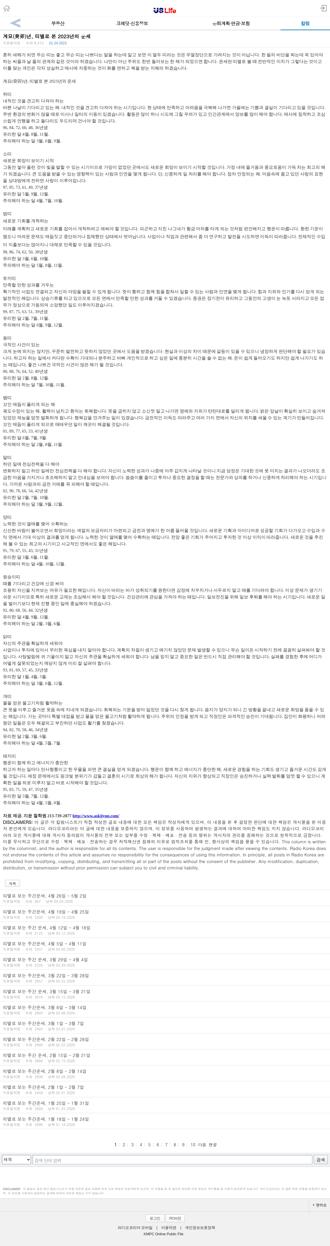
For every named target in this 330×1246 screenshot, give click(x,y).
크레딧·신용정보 (132, 23)
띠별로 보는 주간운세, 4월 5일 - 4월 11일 (165, 945)
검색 (320, 1160)
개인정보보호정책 (200, 1228)
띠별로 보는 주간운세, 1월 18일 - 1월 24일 (165, 1121)
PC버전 (175, 1218)
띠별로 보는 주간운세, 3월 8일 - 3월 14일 (165, 1009)
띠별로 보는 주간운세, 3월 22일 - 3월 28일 (165, 977)
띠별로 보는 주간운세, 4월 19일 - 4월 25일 (165, 914)
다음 (202, 1144)
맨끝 (213, 1144)
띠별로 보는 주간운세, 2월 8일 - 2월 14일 (165, 1073)
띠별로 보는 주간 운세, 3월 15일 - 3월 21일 (165, 993)
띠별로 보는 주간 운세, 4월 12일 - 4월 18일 (165, 930)
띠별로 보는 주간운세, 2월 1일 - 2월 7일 (165, 1089)
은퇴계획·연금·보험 (231, 23)
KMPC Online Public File (164, 1234)
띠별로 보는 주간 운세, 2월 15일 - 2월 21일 (165, 1057)
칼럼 (305, 23)
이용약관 (168, 1228)
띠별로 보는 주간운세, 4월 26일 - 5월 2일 (165, 898)
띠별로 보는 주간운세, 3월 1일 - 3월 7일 (165, 1025)
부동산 (57, 23)
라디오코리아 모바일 (135, 1228)
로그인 (155, 1218)
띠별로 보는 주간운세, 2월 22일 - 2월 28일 (165, 1041)
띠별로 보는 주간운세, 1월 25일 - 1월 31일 (165, 1105)
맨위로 (320, 1205)
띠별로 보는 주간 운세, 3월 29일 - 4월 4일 (165, 961)
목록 (12, 883)
